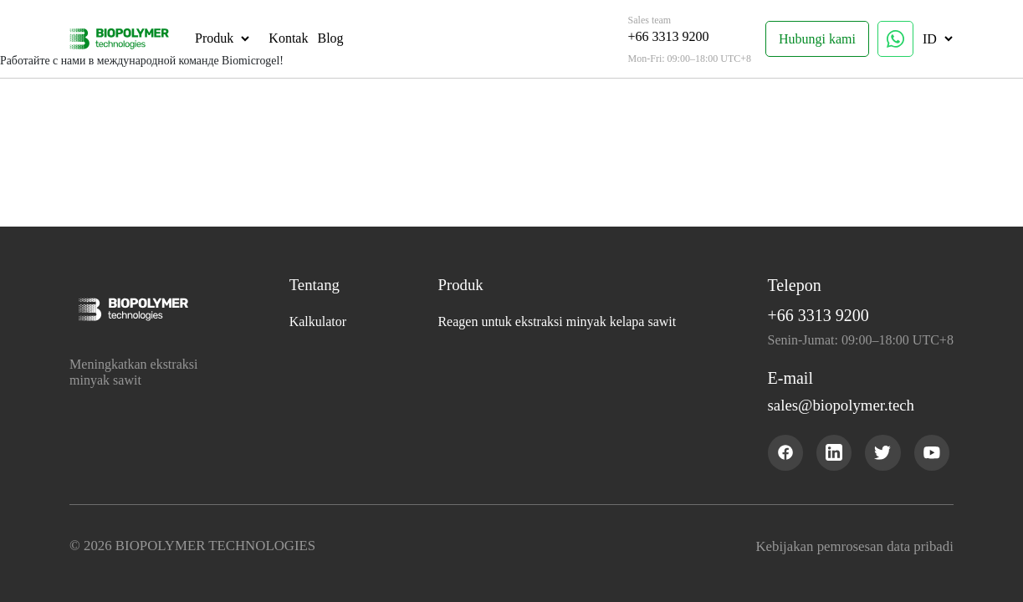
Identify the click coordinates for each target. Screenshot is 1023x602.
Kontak (284, 38)
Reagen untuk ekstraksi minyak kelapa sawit (558, 324)
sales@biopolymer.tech (850, 408)
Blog (326, 38)
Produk (210, 38)
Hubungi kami (821, 39)
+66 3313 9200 (673, 36)
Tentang (314, 287)
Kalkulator (316, 324)
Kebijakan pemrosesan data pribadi (852, 546)
